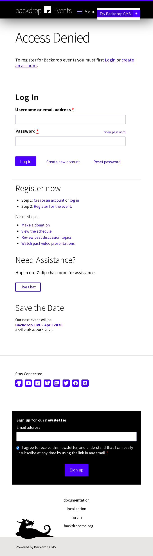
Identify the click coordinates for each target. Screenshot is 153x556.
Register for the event (52, 206)
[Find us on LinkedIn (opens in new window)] (38, 383)
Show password (115, 132)
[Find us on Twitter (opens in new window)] (66, 383)
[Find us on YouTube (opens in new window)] (28, 383)
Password (26, 131)
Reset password (107, 161)
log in (74, 200)
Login (110, 60)
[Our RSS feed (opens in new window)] (84, 383)
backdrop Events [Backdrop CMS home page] (43, 10)
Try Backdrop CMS (119, 13)
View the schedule (36, 231)
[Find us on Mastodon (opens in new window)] (56, 383)
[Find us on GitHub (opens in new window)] (19, 383)
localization (76, 508)
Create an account (49, 200)
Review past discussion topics (46, 237)
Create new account (63, 161)
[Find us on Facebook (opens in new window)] (75, 383)
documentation (76, 500)
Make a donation (35, 225)
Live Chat (28, 287)
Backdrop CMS (45, 547)
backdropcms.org (78, 525)
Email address (28, 427)
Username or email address (44, 110)
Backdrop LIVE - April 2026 (39, 324)
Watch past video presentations (48, 243)
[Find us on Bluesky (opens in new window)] (47, 383)
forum (76, 517)
